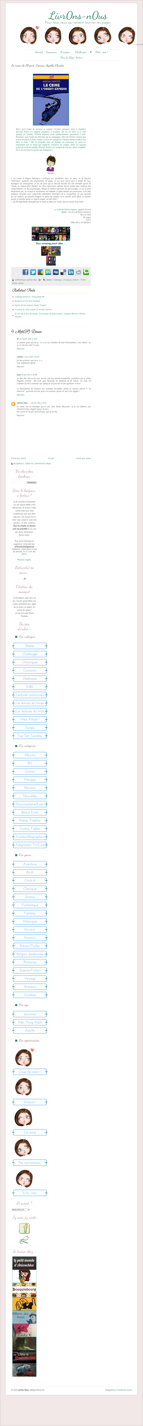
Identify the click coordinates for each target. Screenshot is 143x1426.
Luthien (20, 357)
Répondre (20, 349)
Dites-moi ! (101, 52)
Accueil (39, 52)
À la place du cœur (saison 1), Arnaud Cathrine (33, 310)
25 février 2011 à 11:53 (28, 339)
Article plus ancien (83, 458)
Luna (19, 375)
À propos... (66, 52)
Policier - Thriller (79, 280)
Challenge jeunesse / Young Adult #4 (29, 297)
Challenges (80, 52)
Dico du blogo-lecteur (71, 57)
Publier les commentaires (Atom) (38, 464)
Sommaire (51, 52)
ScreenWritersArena (124, 1390)
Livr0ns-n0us (22, 403)
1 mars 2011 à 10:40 (31, 357)
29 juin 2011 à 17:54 (38, 403)
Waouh (21, 283)
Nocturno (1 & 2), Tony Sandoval (27, 301)
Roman (14, 283)
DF (18, 339)
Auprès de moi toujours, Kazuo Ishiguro (30, 305)
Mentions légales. (24, 560)
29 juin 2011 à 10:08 (29, 375)
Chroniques (67, 280)
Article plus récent (18, 458)
